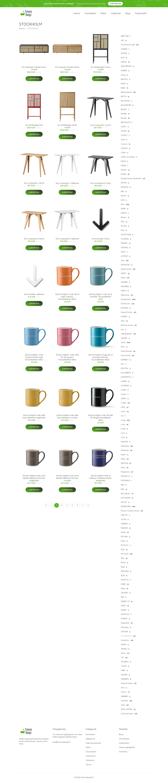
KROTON (126, 370)
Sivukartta (123, 753)
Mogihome (127, 473)
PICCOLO (126, 547)
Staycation (127, 624)
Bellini (125, 89)
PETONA (125, 538)
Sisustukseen (91, 753)
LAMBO (125, 383)
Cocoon (126, 145)
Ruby (125, 590)
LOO (124, 435)
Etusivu (22, 30)
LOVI (124, 439)
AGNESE (125, 50)
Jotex (126, 344)
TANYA (125, 646)
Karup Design (128, 353)
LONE (124, 430)
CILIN (124, 141)
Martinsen (127, 452)
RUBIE (125, 586)
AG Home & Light (130, 46)
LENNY (125, 400)
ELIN (124, 201)
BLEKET (125, 111)
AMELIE (125, 63)
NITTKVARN (127, 499)
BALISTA (125, 81)
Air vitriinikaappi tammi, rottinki (67, 128)
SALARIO (126, 594)
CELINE (125, 132)
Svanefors (127, 642)
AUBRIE (125, 72)
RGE (124, 560)
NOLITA (125, 504)
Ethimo (125, 219)
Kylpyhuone (90, 740)
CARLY (125, 128)
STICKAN (126, 633)
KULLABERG (127, 374)
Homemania (128, 301)
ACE (124, 42)
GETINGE (126, 249)
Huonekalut (90, 14)
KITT (124, 366)
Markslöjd (127, 448)
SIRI (124, 599)
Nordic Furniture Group (132, 512)
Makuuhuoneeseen (93, 745)
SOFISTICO (126, 616)
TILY (124, 659)
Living (125, 422)
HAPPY (125, 275)
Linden (125, 404)
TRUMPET (126, 663)
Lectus (125, 396)
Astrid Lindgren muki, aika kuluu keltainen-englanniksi (34, 418)
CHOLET (125, 137)
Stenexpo (126, 629)
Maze (125, 460)
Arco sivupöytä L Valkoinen (67, 185)
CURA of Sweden (129, 158)
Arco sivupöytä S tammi (34, 240)
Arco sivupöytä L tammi (34, 185)
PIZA (124, 551)
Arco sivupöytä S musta (100, 185)
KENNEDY (126, 361)
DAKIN (124, 167)
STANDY (125, 620)
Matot (103, 14)
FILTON (125, 227)
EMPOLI (125, 215)
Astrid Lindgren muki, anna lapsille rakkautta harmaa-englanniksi (34, 479)
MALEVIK (126, 443)
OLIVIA (125, 521)
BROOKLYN (127, 124)
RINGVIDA (126, 573)
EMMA (125, 210)
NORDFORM (128, 508)
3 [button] (67, 507)
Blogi (127, 14)
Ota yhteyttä (124, 740)
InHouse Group (129, 327)
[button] (82, 507)
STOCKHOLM (128, 637)
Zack (125, 706)
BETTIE (125, 98)
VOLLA (125, 694)
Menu (125, 469)
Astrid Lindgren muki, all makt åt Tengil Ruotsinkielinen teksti (100, 419)
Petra (124, 542)
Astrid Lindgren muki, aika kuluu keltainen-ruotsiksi (67, 418)
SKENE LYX (127, 603)
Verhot (76, 14)
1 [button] (56, 507)
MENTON (126, 465)
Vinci (124, 689)
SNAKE (125, 611)
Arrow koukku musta (100, 240)
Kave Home (128, 357)
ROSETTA (126, 581)
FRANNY (126, 245)
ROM (124, 577)
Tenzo (125, 655)
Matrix (125, 456)
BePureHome (128, 94)
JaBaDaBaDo (128, 335)
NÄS (124, 486)
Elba (124, 193)
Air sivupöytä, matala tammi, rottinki (67, 70)
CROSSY (126, 150)
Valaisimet (116, 14)
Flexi (124, 232)
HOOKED (126, 309)
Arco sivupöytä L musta (100, 127)
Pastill (125, 534)
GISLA (124, 253)
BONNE (125, 115)
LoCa (125, 426)
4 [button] (72, 507)
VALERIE (125, 676)
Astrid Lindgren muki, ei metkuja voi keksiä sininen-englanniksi (100, 479)
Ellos (125, 206)
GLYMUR (126, 258)
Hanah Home (128, 271)
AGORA (125, 55)
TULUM (125, 668)
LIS (123, 417)
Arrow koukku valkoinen (34, 296)
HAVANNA (126, 288)
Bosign (125, 120)
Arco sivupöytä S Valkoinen (67, 240)
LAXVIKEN (126, 387)
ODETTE (125, 517)
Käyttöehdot (124, 745)
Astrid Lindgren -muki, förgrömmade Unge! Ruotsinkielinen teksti (34, 358)
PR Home (127, 555)
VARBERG (126, 680)
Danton (125, 171)
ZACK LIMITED (128, 711)
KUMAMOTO (127, 378)
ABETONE (126, 38)
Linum (125, 413)
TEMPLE (125, 650)
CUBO (125, 154)
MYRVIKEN (126, 482)
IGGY (124, 322)
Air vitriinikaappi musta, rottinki (100, 70)
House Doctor (129, 314)
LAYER (125, 391)
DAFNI (124, 163)
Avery (124, 76)
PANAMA (126, 529)
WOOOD (127, 702)
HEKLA (125, 292)
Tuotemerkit (140, 14)
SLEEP (125, 607)
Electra (125, 197)
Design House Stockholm (133, 180)
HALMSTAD (127, 266)
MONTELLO (127, 478)
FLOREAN (126, 240)
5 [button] (77, 507)
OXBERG (126, 525)
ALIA (124, 59)
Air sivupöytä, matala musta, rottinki (34, 70)
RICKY (125, 564)
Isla (123, 331)
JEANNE (125, 340)
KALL (124, 348)
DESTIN (125, 184)
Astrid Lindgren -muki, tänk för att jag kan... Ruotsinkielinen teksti (67, 358)
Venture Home (129, 685)
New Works (127, 495)
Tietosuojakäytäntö (127, 749)
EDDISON (126, 189)
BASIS (124, 85)
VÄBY (124, 672)
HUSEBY (125, 318)
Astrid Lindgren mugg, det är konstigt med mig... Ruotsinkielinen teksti (100, 358)
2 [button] (61, 507)
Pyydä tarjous (115, 3)
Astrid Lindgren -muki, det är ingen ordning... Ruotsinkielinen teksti (67, 298)
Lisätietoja (34, 80)
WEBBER (126, 698)
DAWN (125, 176)
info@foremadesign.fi (61, 744)
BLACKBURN (127, 107)
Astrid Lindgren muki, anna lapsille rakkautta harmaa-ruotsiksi (67, 479)
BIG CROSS (126, 102)
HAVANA (125, 284)
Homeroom (128, 305)
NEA (124, 491)
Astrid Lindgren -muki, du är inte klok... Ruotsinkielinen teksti (100, 298)
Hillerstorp (127, 297)
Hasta (125, 279)
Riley (124, 568)
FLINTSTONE (127, 236)
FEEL (124, 223)
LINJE (125, 409)
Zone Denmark (129, 715)
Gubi (125, 262)
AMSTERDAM (127, 68)
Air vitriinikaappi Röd (34, 127)
